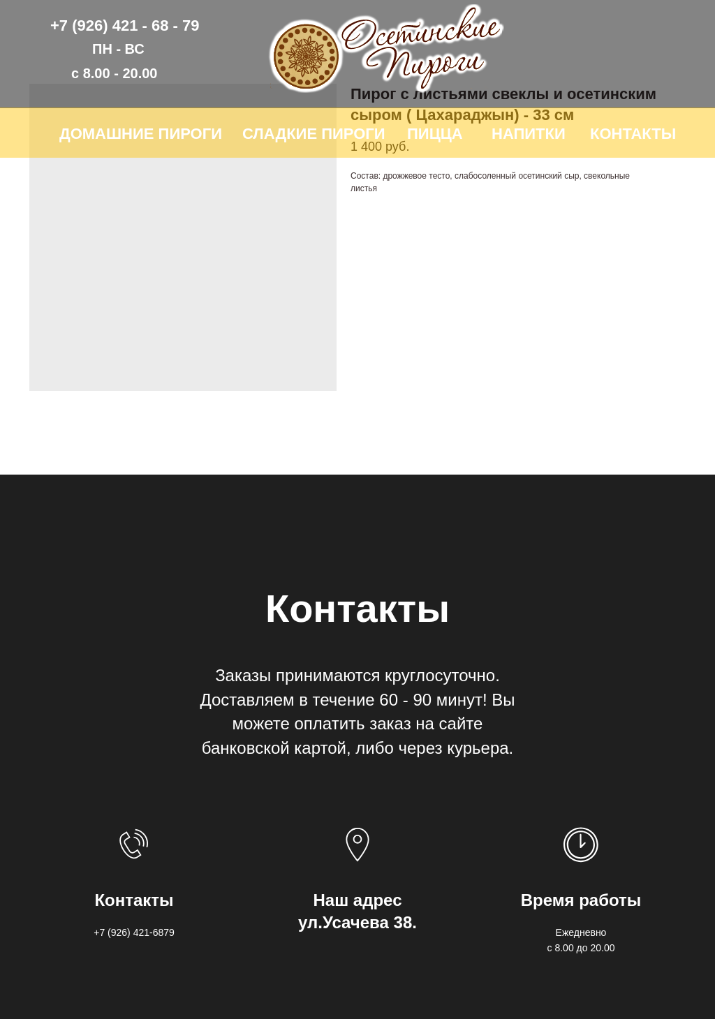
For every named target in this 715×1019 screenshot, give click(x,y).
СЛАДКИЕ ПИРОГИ (313, 133)
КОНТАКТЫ (633, 133)
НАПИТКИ (529, 133)
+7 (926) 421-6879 (134, 932)
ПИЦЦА (435, 133)
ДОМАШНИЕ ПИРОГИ (140, 133)
